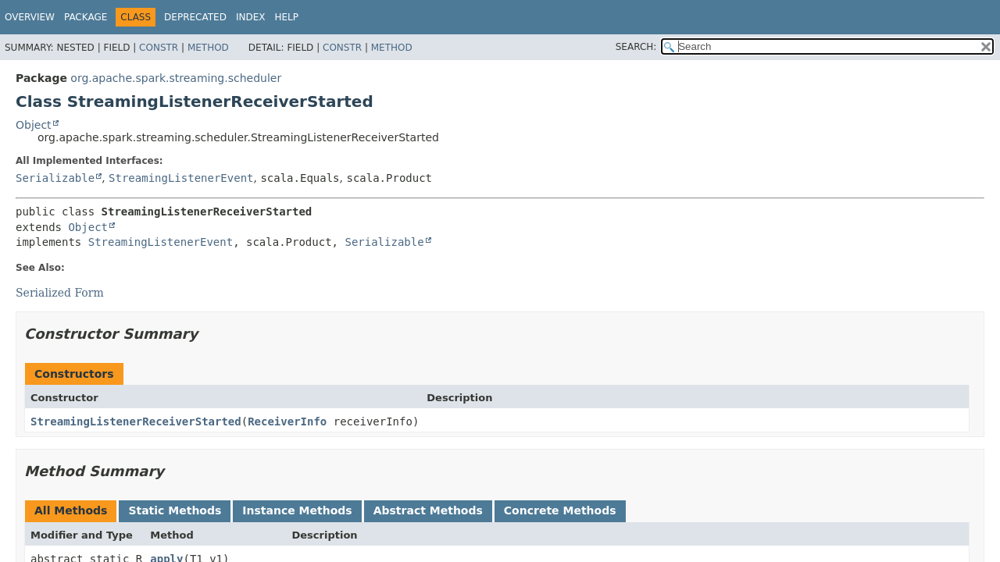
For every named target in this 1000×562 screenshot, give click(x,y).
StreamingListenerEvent (181, 178)
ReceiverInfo (287, 421)
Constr (158, 47)
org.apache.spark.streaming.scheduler (175, 78)
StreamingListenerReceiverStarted (135, 421)
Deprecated (195, 17)
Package (85, 17)
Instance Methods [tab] (297, 510)
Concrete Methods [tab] (560, 510)
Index (251, 17)
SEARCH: (636, 46)
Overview (30, 17)
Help (286, 17)
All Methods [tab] (70, 510)
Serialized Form (60, 292)
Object (34, 125)
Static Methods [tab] (174, 510)
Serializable (55, 178)
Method (208, 47)
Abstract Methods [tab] (428, 510)
